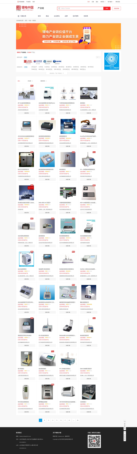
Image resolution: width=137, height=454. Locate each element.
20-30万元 (61, 67)
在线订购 (26, 113)
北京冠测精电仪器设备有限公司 (46, 408)
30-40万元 (69, 67)
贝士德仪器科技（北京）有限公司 (88, 109)
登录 (89, 1)
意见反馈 (124, 426)
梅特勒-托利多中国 (63, 309)
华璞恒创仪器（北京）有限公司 (25, 242)
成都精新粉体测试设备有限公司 (46, 143)
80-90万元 (41, 69)
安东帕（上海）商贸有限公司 (45, 209)
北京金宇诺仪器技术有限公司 (45, 242)
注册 (93, 1)
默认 (19, 81)
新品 (47, 16)
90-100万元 (49, 69)
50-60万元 (83, 67)
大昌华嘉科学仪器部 (43, 109)
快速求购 (116, 8)
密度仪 (34, 20)
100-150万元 (57, 69)
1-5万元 (41, 67)
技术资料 (75, 16)
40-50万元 (76, 67)
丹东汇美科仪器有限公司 (44, 176)
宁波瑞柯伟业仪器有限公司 (24, 176)
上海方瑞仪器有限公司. (23, 375)
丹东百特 (28, 63)
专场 (30, 20)
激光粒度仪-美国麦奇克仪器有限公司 (68, 342)
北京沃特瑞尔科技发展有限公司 (25, 408)
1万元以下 (34, 67)
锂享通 (102, 1)
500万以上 (83, 69)
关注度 (30, 81)
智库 (34, 1)
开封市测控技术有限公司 (65, 209)
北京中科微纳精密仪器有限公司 (66, 242)
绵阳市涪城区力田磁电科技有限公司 (67, 375)
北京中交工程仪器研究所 (86, 209)
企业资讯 (57, 16)
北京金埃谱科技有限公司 (65, 143)
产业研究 (28, 1)
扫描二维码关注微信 (94, 432)
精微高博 (47, 63)
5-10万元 (47, 67)
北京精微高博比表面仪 (64, 408)
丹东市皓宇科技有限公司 (86, 176)
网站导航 (118, 1)
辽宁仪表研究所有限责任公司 (45, 342)
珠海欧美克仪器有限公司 (65, 109)
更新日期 (43, 81)
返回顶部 (124, 437)
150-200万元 (66, 69)
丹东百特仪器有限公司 (23, 109)
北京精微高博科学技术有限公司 (25, 143)
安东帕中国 (20, 209)
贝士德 (38, 63)
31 (77, 420)
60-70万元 (90, 67)
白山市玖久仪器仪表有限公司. (87, 408)
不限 (25, 57)
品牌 (66, 16)
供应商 (86, 16)
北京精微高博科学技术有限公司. (46, 375)
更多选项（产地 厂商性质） (57, 73)
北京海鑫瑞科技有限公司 (65, 176)
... (73, 420)
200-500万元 (74, 69)
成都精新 (57, 63)
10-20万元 (54, 67)
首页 (39, 16)
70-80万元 (34, 69)
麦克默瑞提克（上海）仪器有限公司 (88, 143)
